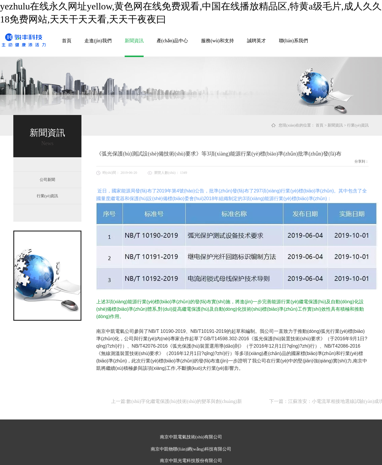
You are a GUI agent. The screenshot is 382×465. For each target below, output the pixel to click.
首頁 (66, 40)
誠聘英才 (256, 40)
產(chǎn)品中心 (172, 40)
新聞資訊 (134, 40)
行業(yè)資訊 (358, 125)
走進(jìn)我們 (98, 40)
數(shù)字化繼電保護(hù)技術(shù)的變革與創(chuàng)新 (184, 401)
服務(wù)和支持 (217, 40)
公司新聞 (47, 179)
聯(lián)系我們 (293, 40)
